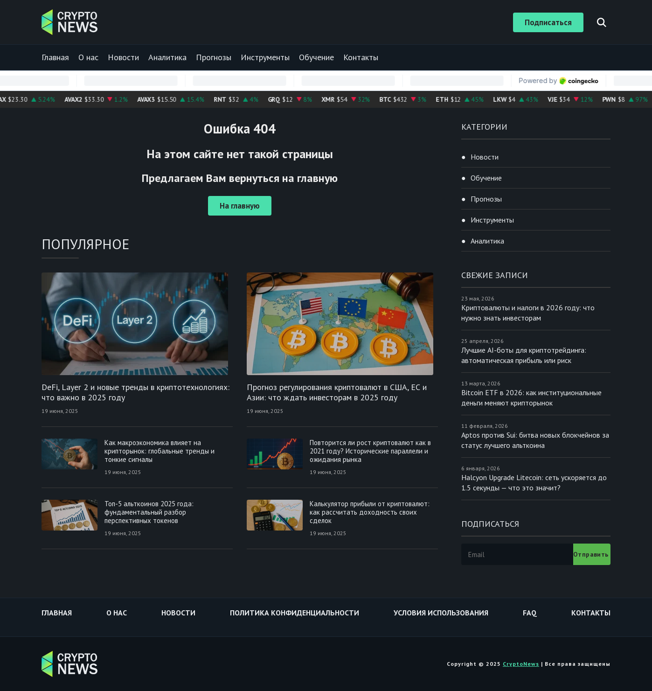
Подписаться (548, 22)
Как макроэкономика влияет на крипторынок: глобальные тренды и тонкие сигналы (159, 451)
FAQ (530, 612)
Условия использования (441, 612)
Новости (123, 57)
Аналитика (167, 57)
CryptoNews (521, 663)
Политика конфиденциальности (294, 612)
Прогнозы (213, 57)
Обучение (316, 57)
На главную (240, 206)
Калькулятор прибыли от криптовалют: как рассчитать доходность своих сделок (370, 512)
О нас (88, 57)
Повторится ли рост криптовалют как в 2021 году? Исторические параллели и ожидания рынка (370, 451)
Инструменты (265, 57)
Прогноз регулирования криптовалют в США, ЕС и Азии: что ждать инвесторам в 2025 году (337, 392)
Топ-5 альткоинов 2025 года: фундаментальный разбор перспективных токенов (149, 512)
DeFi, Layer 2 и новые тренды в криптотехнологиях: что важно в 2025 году (135, 392)
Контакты (360, 57)
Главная (55, 57)
